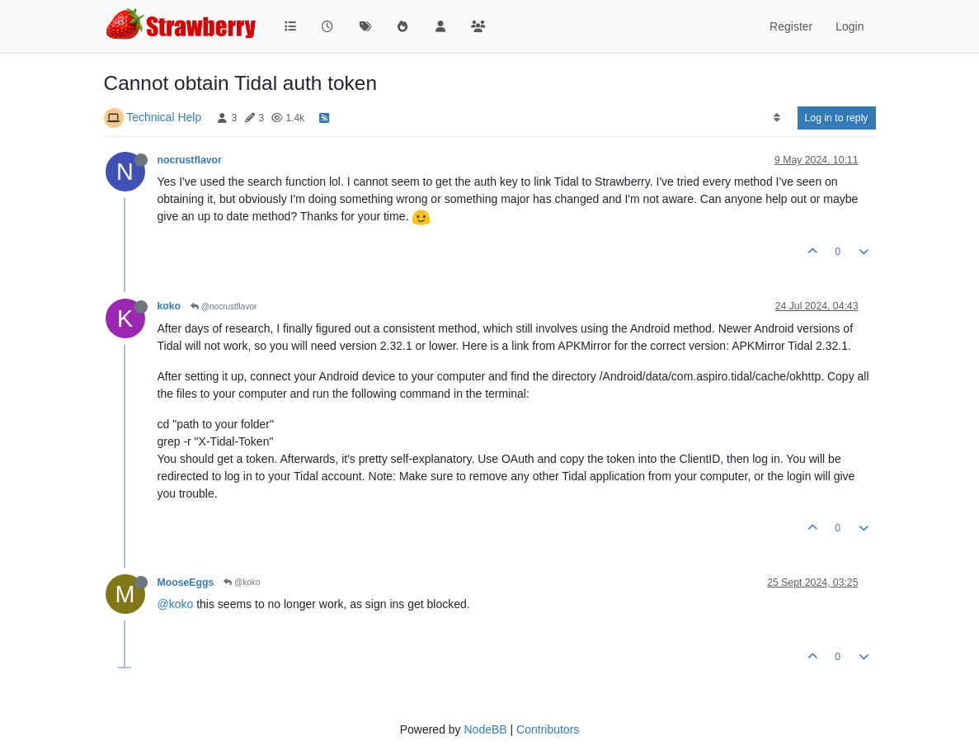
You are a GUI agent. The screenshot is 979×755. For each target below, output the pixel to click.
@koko (242, 582)
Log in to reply (836, 118)
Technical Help (163, 117)
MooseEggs (186, 582)
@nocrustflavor (224, 306)
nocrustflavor (190, 160)
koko (169, 306)
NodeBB (485, 729)
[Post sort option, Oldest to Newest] (776, 118)
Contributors (547, 729)
